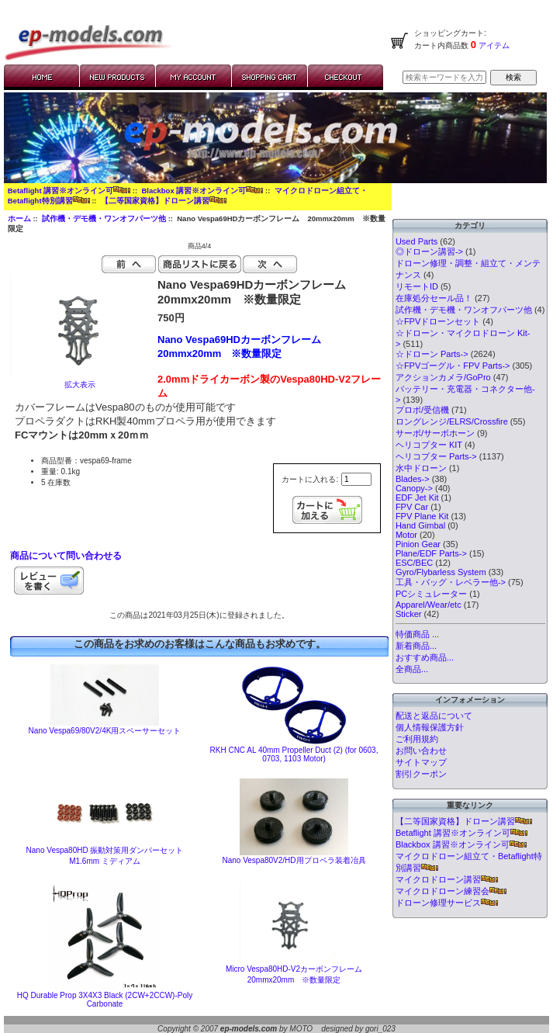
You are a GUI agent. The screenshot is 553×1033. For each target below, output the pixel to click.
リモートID (417, 286)
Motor (406, 534)
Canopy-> (414, 488)
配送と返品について (434, 715)
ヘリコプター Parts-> (436, 456)
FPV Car (412, 506)
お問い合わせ (421, 750)
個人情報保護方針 (430, 727)
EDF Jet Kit (417, 497)
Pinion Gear (418, 544)
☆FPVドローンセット (438, 321)
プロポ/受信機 (422, 409)
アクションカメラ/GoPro (443, 377)
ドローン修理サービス (447, 902)
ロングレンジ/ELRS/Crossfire (452, 421)
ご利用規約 (417, 739)
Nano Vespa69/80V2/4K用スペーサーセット (105, 730)
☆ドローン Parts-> (432, 354)
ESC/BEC (414, 562)
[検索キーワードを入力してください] (444, 77)
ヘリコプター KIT (429, 444)
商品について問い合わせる (66, 555)
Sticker (409, 614)
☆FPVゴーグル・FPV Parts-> (453, 365)
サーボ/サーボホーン (435, 433)
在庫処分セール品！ (434, 298)
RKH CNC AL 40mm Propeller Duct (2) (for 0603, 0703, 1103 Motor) (294, 754)
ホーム (19, 218)
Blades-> (413, 479)
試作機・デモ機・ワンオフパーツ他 (104, 218)
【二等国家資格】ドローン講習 (163, 200)
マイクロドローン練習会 (451, 891)
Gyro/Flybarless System (441, 572)
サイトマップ (421, 762)
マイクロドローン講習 (447, 879)
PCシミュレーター (431, 593)
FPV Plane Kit (422, 516)
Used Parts (416, 241)
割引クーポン (421, 773)
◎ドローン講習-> (429, 251)
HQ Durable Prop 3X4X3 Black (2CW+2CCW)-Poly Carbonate (104, 999)
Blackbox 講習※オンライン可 (202, 190)
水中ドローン (421, 468)
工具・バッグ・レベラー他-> (451, 582)
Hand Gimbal (420, 525)
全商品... (412, 669)
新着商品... (416, 645)
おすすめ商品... (425, 657)
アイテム (493, 45)
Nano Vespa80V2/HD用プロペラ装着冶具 (293, 860)
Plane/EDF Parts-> (431, 553)
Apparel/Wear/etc (428, 604)
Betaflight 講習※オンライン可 (69, 190)
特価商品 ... (417, 634)
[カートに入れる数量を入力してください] (356, 479)
